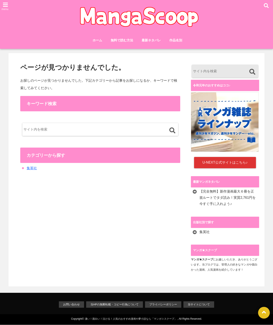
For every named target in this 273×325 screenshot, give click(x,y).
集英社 (32, 168)
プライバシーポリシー (163, 304)
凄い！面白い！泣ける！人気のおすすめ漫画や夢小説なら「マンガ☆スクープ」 (131, 319)
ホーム (97, 40)
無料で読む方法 (122, 40)
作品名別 (175, 40)
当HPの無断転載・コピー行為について (114, 304)
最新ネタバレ (151, 40)
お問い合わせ (71, 304)
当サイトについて (199, 304)
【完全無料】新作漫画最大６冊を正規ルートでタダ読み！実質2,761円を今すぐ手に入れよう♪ (227, 198)
